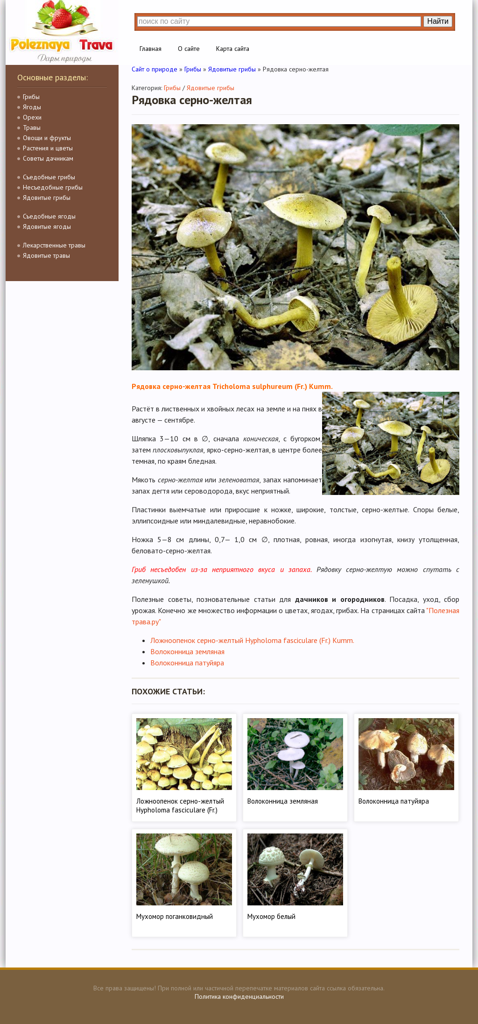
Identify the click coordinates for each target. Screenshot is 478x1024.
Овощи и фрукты (47, 138)
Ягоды (32, 107)
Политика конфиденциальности (239, 996)
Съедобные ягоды (49, 216)
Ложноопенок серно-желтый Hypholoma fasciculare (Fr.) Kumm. (252, 640)
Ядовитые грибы (46, 197)
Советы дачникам (48, 158)
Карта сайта (232, 48)
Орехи (32, 117)
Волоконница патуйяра (187, 662)
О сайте (189, 48)
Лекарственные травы (54, 245)
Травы (32, 127)
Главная (151, 48)
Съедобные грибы (49, 177)
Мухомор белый (271, 916)
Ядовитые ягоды (47, 226)
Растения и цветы (48, 148)
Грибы (31, 96)
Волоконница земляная (187, 651)
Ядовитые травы (46, 255)
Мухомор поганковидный (174, 916)
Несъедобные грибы (53, 187)
